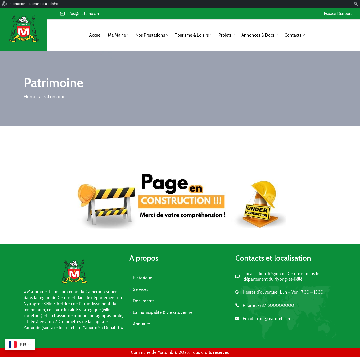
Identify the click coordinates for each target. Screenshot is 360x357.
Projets (227, 35)
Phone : (268, 305)
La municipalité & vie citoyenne (162, 312)
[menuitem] (4, 4)
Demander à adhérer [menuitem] (44, 4)
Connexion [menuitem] (18, 4)
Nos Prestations (153, 35)
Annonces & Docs (260, 35)
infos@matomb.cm (83, 13)
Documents (144, 300)
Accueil (95, 35)
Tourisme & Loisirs (194, 35)
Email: (266, 318)
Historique (142, 277)
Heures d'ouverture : (261, 292)
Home (30, 97)
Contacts (295, 35)
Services (141, 289)
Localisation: (255, 273)
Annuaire (141, 323)
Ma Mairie (119, 35)
